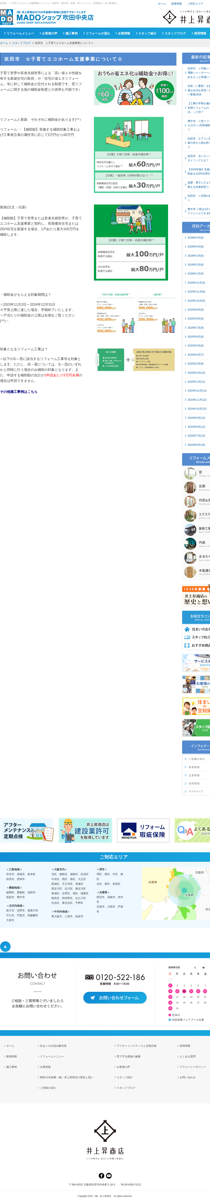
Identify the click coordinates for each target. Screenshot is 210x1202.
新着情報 (176, 3)
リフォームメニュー (20, 33)
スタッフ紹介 (147, 33)
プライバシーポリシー (193, 1066)
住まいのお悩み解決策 (53, 1045)
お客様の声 (49, 33)
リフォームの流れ (98, 33)
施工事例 (71, 33)
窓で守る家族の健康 (129, 1056)
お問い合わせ (188, 1077)
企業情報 (124, 33)
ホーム (4, 42)
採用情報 (200, 33)
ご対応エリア (195, 3)
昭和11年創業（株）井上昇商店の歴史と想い (67, 1077)
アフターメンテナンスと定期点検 (137, 1045)
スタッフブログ (21, 42)
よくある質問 (188, 1056)
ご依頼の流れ (48, 1087)
